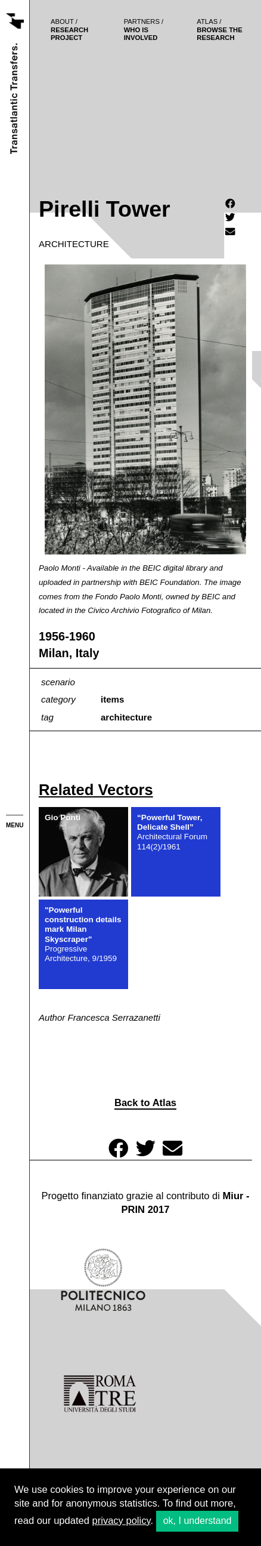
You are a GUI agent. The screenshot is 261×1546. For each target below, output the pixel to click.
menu (14, 825)
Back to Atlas (145, 1102)
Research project (69, 29)
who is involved (144, 29)
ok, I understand (197, 1521)
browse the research (219, 29)
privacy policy (121, 1520)
